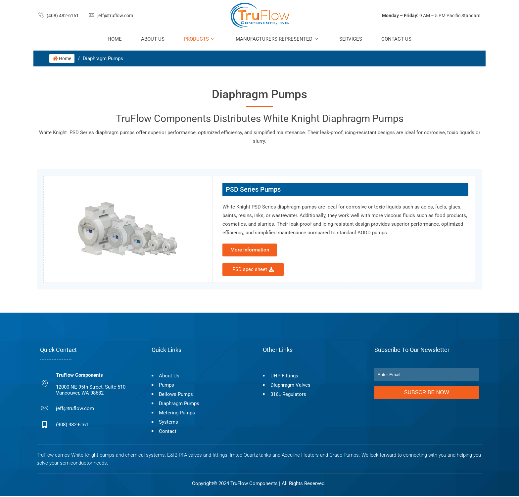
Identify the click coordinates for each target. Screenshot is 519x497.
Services (351, 39)
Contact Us (398, 39)
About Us (152, 39)
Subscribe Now (426, 392)
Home (113, 39)
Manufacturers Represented (277, 39)
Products (198, 39)
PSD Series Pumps (253, 189)
